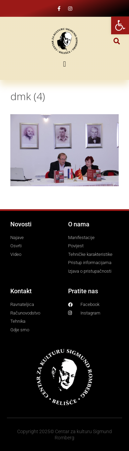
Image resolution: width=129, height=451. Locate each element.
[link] (120, 25)
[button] (117, 41)
